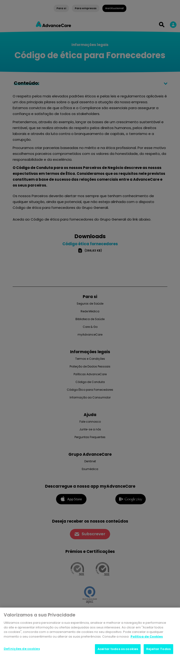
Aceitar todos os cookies (118, 650)
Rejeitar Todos (158, 650)
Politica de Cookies (147, 637)
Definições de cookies (22, 649)
